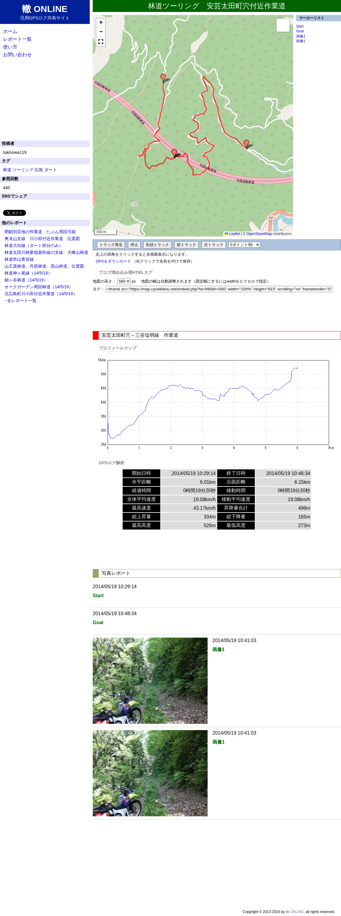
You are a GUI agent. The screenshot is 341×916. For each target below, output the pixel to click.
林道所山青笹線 (19, 259)
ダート (50, 169)
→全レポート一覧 (19, 300)
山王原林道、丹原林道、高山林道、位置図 (44, 266)
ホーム (10, 31)
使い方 (10, 46)
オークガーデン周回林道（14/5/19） (38, 286)
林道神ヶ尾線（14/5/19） (28, 273)
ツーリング (23, 169)
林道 (7, 169)
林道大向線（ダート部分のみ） (33, 245)
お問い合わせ (17, 54)
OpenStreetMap (259, 234)
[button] (246, 144)
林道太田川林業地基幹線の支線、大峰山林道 (46, 252)
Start (300, 26)
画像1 (300, 36)
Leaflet (232, 234)
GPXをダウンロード (113, 261)
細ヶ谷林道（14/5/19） (26, 279)
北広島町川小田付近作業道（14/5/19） (40, 293)
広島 (39, 169)
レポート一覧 (17, 39)
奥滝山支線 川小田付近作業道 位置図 (42, 238)
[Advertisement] (217, 311)
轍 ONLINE (295, 912)
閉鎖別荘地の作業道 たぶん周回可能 (40, 231)
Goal (300, 31)
